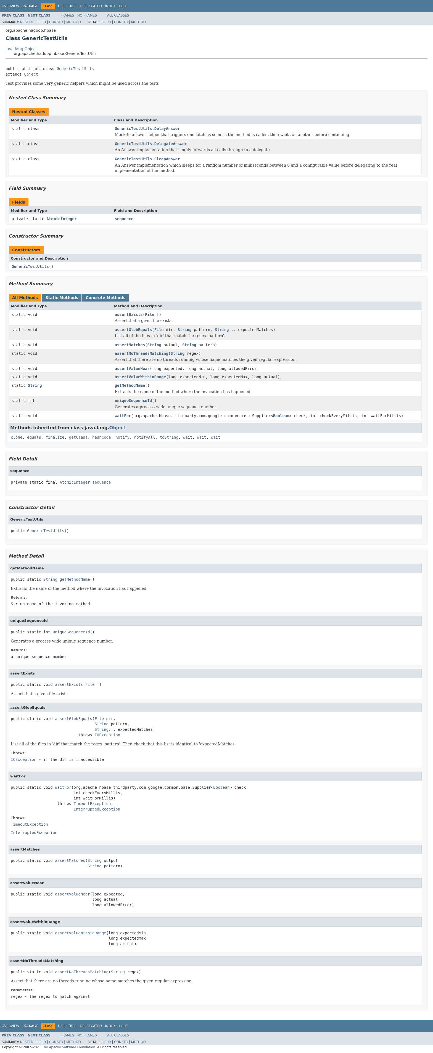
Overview (10, 6)
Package (30, 6)
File (149, 314)
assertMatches (130, 345)
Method (73, 22)
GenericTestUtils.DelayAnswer (147, 128)
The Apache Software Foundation (68, 1047)
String (185, 329)
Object (31, 74)
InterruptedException (97, 809)
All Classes (118, 15)
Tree (72, 6)
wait (187, 437)
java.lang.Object (21, 49)
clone (16, 437)
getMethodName (130, 385)
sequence (124, 219)
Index (110, 6)
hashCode (101, 437)
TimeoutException (92, 803)
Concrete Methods (105, 297)
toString (169, 437)
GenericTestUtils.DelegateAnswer (151, 144)
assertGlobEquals (133, 329)
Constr (56, 22)
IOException (107, 735)
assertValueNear (132, 368)
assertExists (129, 314)
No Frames (87, 15)
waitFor (123, 416)
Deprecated (91, 6)
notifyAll (144, 437)
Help (123, 6)
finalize (55, 437)
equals (34, 437)
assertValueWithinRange (140, 377)
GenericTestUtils (75, 68)
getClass (78, 437)
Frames (67, 15)
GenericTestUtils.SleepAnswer (147, 159)
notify (122, 437)
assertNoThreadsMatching (141, 353)
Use (61, 6)
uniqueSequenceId (133, 400)
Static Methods (61, 297)
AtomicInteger (61, 219)
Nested (26, 22)
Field (41, 22)
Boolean (281, 416)
